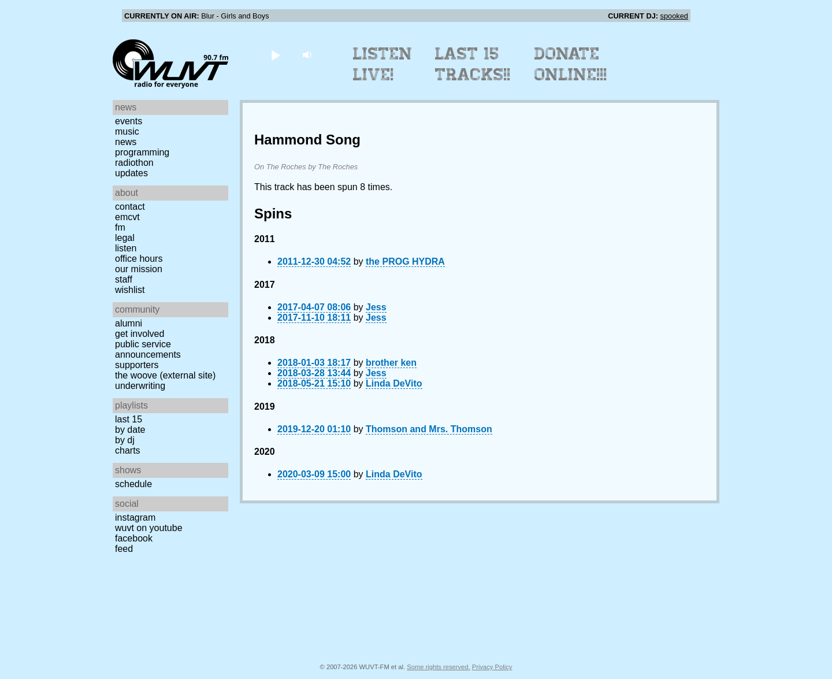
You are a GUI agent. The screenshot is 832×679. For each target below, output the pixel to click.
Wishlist (130, 290)
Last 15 (128, 419)
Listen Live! (383, 64)
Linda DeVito (394, 383)
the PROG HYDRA (405, 261)
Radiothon (134, 163)
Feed (124, 549)
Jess (376, 307)
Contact (130, 207)
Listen (125, 248)
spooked (674, 16)
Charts (127, 450)
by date (130, 430)
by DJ (125, 440)
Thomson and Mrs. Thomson (429, 429)
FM (120, 227)
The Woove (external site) (165, 375)
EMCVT (127, 217)
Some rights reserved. (438, 666)
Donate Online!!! (570, 64)
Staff (123, 279)
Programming (142, 152)
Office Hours (138, 259)
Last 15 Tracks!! (473, 64)
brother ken (391, 363)
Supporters (137, 365)
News (125, 142)
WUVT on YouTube (149, 528)
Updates (131, 173)
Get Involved (139, 334)
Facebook (134, 538)
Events (128, 121)
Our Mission (138, 269)
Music (127, 131)
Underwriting (140, 386)
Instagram (135, 517)
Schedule (133, 484)
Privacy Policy (492, 666)
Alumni (128, 323)
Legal (125, 238)
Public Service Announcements (148, 349)
